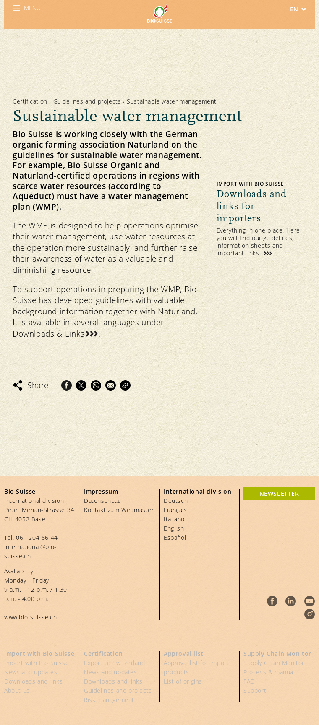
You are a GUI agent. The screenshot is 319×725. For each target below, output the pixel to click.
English (174, 528)
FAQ (249, 681)
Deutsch (176, 501)
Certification (31, 101)
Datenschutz (102, 501)
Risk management (109, 700)
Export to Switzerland (114, 663)
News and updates (31, 672)
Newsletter (279, 493)
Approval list (184, 654)
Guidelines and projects (87, 101)
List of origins (183, 681)
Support (254, 690)
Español (175, 537)
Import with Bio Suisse (39, 654)
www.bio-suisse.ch (30, 617)
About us (17, 690)
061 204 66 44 (37, 537)
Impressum (101, 491)
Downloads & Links (48, 333)
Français (175, 510)
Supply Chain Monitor (277, 654)
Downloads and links (33, 681)
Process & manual (269, 672)
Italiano (174, 519)
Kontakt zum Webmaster (119, 510)
